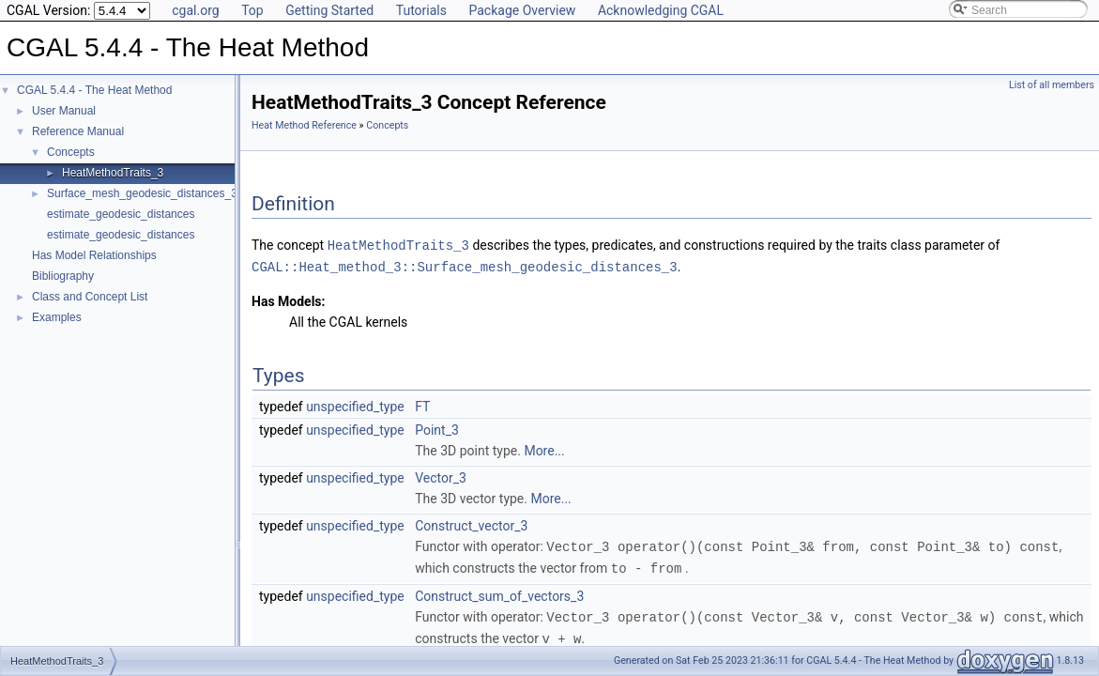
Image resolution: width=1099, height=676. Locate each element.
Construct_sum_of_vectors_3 (499, 592)
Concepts (71, 152)
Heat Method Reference (304, 125)
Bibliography (63, 276)
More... (544, 448)
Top (252, 10)
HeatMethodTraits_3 (112, 172)
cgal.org (195, 10)
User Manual (64, 110)
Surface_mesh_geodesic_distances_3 (142, 193)
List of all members (1051, 85)
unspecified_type (355, 404)
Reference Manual (78, 131)
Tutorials (421, 10)
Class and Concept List (89, 296)
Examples (57, 317)
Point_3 (437, 428)
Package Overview (521, 10)
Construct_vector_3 (471, 523)
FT (422, 404)
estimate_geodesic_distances (120, 214)
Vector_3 (440, 476)
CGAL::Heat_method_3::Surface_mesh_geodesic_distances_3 (465, 265)
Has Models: (289, 299)
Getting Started (329, 10)
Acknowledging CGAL (661, 10)
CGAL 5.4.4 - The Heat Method (94, 90)
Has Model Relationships (94, 255)
